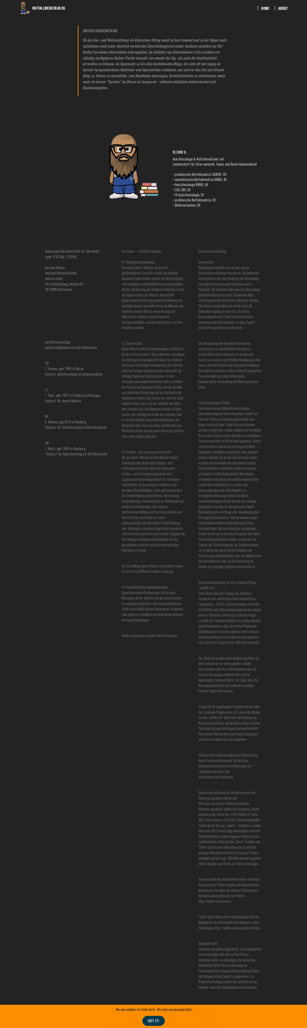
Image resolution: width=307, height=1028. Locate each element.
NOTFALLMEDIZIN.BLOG (48, 8)
